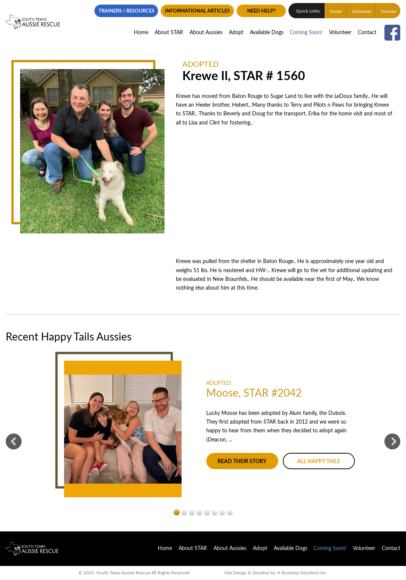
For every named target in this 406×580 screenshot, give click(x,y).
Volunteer (361, 11)
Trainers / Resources (126, 11)
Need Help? (261, 11)
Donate (388, 11)
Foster (336, 11)
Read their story (242, 461)
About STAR (169, 32)
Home (141, 32)
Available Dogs (267, 32)
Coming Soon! (306, 32)
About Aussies (206, 32)
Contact (367, 32)
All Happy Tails (318, 461)
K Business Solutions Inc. (302, 573)
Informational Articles (197, 11)
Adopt (236, 32)
